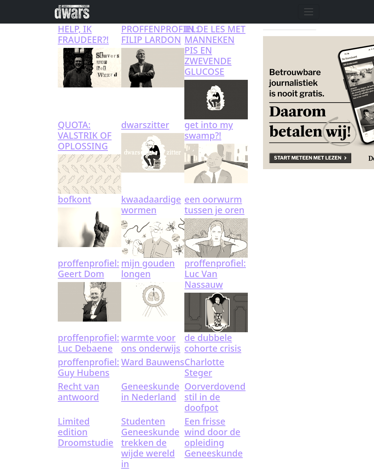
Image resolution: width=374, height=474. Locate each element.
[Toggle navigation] (308, 11)
